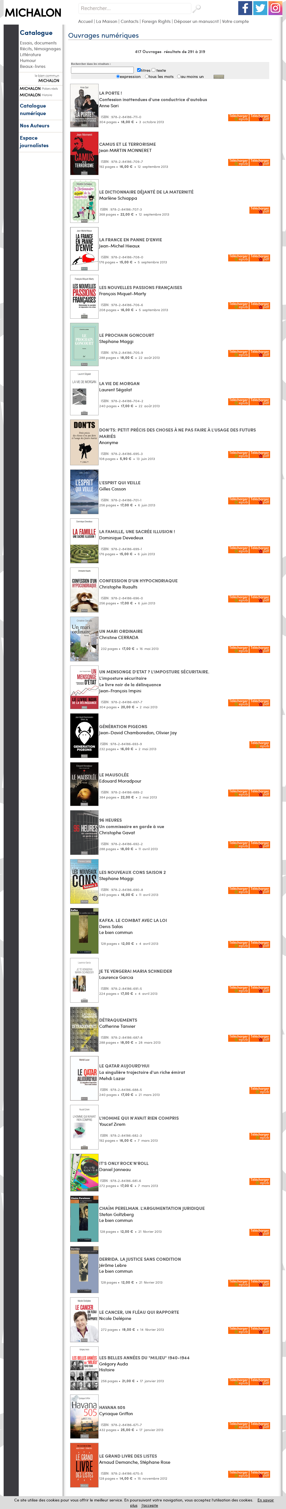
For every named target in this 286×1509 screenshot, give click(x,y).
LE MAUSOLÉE (114, 774)
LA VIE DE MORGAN (119, 383)
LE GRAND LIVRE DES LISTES (128, 1456)
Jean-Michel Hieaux (119, 246)
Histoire (107, 1369)
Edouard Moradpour (120, 781)
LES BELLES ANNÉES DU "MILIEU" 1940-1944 (144, 1357)
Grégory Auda (113, 1364)
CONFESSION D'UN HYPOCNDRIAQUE (138, 580)
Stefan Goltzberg (116, 1214)
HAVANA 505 (112, 1407)
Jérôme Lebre (113, 1265)
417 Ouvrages (149, 51)
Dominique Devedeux (121, 537)
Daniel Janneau (115, 1169)
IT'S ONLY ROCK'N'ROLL (124, 1163)
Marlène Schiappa (118, 198)
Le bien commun (116, 932)
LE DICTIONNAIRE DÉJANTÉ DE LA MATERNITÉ (146, 192)
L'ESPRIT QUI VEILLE (119, 482)
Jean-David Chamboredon (126, 732)
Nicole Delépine (115, 1318)
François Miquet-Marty (122, 293)
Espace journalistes (34, 141)
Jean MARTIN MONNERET (125, 150)
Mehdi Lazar (112, 1078)
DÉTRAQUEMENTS (118, 1020)
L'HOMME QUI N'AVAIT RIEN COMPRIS (139, 1118)
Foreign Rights (156, 21)
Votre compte (235, 21)
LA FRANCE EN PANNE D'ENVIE (130, 239)
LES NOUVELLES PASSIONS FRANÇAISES (140, 287)
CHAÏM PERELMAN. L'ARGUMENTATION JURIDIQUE (152, 1208)
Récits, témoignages (40, 48)
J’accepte (150, 1505)
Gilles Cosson (112, 489)
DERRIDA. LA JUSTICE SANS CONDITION (140, 1259)
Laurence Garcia (116, 977)
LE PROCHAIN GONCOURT (126, 335)
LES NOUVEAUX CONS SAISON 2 (132, 872)
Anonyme (108, 442)
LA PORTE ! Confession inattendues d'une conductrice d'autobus (153, 96)
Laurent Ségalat (115, 389)
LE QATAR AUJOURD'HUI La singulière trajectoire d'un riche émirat (142, 1068)
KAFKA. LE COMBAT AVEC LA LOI (133, 920)
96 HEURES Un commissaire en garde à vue (131, 823)
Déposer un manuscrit (196, 21)
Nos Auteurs (34, 125)
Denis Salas (111, 926)
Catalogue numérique (33, 109)
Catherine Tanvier (117, 1026)
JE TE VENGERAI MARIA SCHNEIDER (135, 971)
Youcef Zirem (112, 1124)
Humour (28, 60)
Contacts (130, 21)
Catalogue (36, 32)
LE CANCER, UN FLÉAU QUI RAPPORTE (139, 1312)
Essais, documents (38, 43)
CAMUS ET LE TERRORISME (127, 144)
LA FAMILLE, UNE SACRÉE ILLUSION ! (137, 531)
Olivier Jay (166, 732)
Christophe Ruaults (118, 587)
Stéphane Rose (155, 1462)
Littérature (30, 54)
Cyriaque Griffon (116, 1413)
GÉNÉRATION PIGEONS (123, 726)
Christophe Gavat (117, 832)
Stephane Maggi (116, 341)
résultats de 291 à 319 (184, 51)
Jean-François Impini (120, 690)
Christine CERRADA (118, 637)
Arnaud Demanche (118, 1462)
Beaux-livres (33, 66)
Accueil (85, 21)
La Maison (106, 21)
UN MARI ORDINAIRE (121, 631)
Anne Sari (109, 105)
